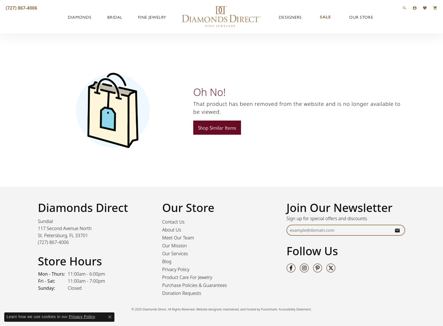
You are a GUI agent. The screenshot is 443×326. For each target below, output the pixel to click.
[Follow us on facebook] (291, 268)
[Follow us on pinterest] (317, 268)
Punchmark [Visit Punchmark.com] (269, 309)
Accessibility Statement (295, 309)
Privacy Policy (82, 316)
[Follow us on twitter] (330, 268)
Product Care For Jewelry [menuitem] (187, 277)
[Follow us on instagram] (304, 268)
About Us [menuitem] (171, 230)
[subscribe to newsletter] (397, 230)
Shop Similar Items (217, 127)
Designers (290, 17)
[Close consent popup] (110, 317)
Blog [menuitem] (166, 261)
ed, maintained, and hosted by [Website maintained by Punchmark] (239, 309)
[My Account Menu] (414, 8)
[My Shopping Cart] (435, 8)
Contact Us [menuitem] (173, 222)
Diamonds (80, 17)
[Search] (404, 8)
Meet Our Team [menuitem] (178, 238)
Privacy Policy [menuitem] (175, 269)
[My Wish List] (425, 8)
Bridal (114, 17)
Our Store (361, 17)
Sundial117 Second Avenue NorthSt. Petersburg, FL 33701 (65, 231)
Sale (325, 17)
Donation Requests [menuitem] (181, 293)
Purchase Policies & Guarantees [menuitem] (194, 285)
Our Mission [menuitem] (174, 246)
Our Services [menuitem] (175, 253)
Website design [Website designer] (207, 309)
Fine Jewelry (152, 17)
